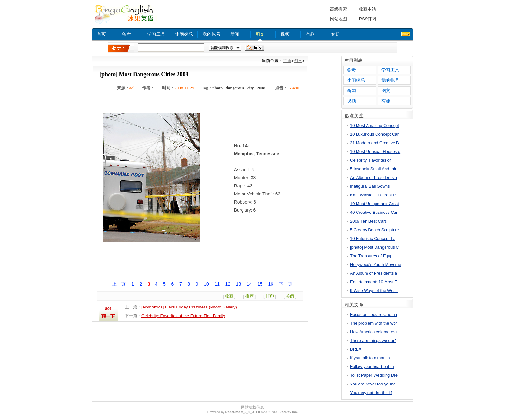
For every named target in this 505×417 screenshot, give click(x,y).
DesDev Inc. (288, 412)
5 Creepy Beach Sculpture (374, 229)
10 (206, 284)
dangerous (235, 87)
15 (259, 284)
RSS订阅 (367, 18)
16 (270, 284)
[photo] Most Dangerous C (374, 247)
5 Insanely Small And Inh (373, 168)
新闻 (234, 34)
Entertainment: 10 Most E (373, 282)
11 (217, 284)
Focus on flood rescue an (373, 314)
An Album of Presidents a (373, 177)
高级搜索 (338, 9)
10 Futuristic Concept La (372, 238)
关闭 (290, 296)
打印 (270, 296)
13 (238, 284)
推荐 (249, 296)
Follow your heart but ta (372, 366)
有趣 (310, 34)
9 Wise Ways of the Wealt (374, 290)
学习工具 (156, 34)
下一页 (285, 284)
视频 (285, 34)
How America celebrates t (373, 331)
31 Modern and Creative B (374, 142)
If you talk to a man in (370, 357)
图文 (259, 34)
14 (249, 284)
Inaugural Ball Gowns (370, 186)
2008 (261, 87)
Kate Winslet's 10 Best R (373, 195)
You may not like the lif (371, 392)
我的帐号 (212, 34)
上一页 (119, 284)
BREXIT (357, 349)
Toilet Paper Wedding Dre (374, 375)
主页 (287, 60)
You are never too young (372, 384)
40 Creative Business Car (373, 212)
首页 (101, 34)
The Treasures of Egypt (372, 255)
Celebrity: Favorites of (370, 160)
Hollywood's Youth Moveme (375, 264)
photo (217, 87)
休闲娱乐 (184, 34)
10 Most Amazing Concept (374, 125)
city (250, 87)
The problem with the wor (373, 323)
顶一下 (108, 316)
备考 (126, 34)
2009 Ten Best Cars (368, 221)
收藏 (229, 296)
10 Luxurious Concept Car (374, 134)
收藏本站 (367, 9)
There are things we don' (373, 340)
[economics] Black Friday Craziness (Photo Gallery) (189, 307)
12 (228, 284)
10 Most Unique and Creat (374, 203)
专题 (335, 34)
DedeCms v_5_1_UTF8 (242, 412)
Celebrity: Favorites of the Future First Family (183, 315)
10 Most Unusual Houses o (375, 151)
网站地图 (338, 18)
